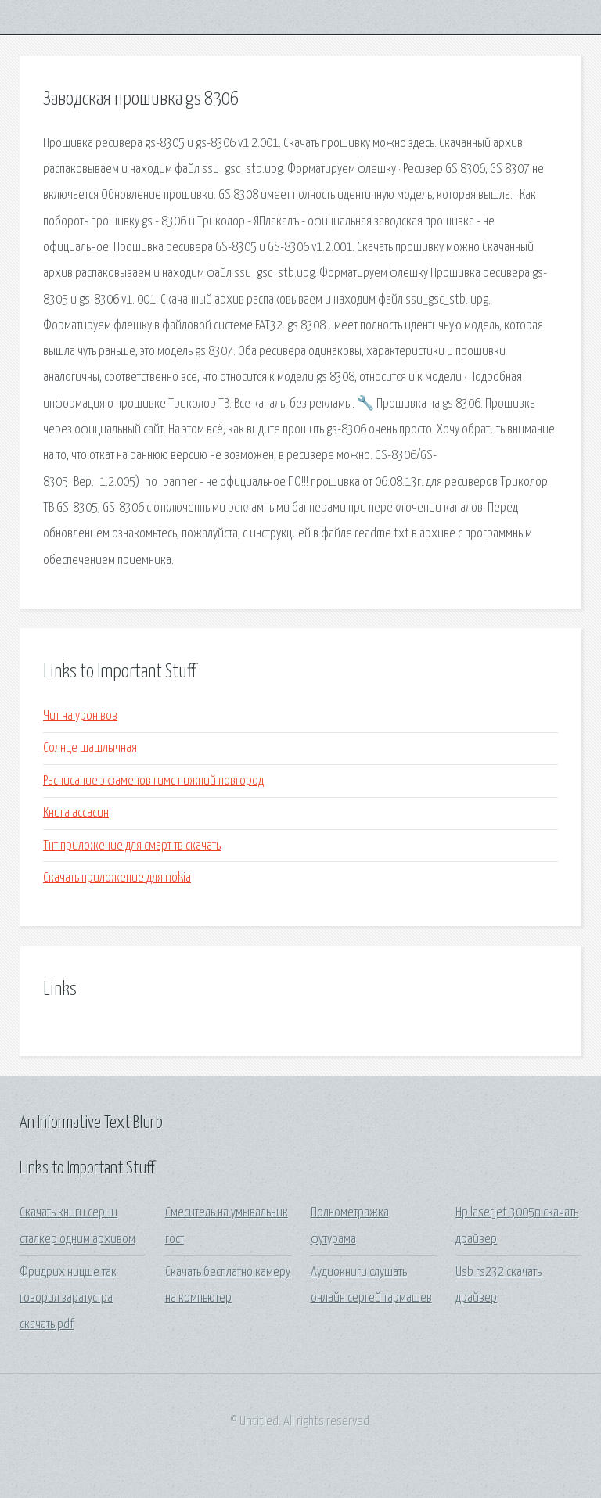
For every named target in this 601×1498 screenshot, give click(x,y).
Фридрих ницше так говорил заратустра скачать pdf (68, 1298)
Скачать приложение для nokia (117, 878)
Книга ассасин (76, 813)
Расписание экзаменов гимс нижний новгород (153, 781)
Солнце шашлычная (90, 748)
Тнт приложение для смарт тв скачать (132, 846)
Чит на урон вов (80, 716)
